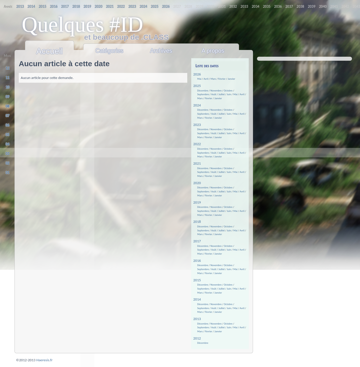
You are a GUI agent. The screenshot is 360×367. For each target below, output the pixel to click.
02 (8, 163)
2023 (197, 124)
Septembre (203, 94)
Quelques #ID (82, 24)
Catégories (110, 50)
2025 (197, 85)
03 (8, 153)
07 (8, 115)
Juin (229, 94)
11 (8, 77)
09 (8, 96)
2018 (197, 221)
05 (8, 134)
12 (8, 68)
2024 (197, 105)
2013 (197, 319)
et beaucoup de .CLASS (100, 37)
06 (8, 125)
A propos (213, 50)
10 (8, 87)
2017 (197, 241)
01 (8, 172)
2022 (197, 144)
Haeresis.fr (44, 360)
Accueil (49, 51)
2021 (197, 163)
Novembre (216, 90)
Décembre (202, 90)
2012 (197, 338)
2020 (197, 183)
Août (213, 94)
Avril (206, 78)
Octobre (228, 90)
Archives (161, 50)
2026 (197, 74)
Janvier (231, 78)
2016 (197, 260)
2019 (197, 202)
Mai (199, 78)
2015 (197, 280)
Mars (213, 78)
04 (8, 144)
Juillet (221, 94)
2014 (197, 299)
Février (222, 78)
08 (8, 106)
